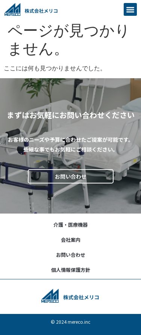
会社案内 (70, 239)
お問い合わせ (70, 254)
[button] (130, 9)
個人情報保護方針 (70, 269)
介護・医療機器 (70, 224)
